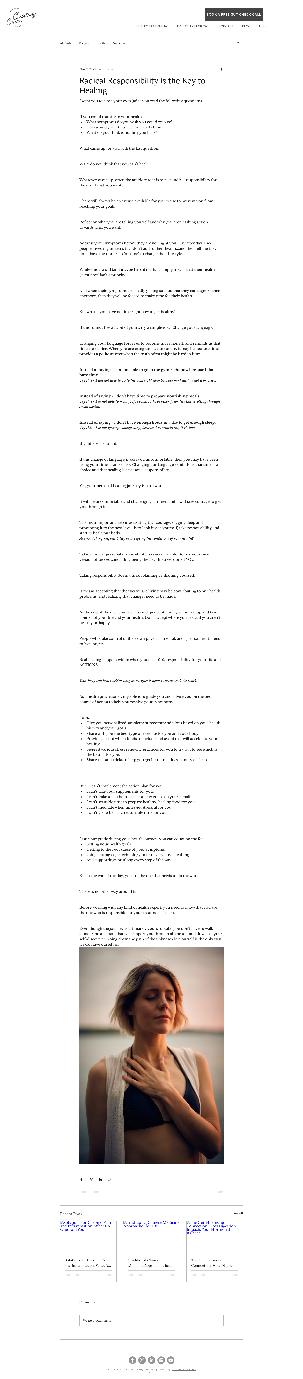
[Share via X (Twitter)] (91, 1179)
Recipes (84, 43)
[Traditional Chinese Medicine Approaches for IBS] (151, 1236)
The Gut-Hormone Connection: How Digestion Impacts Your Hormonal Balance (214, 1262)
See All (238, 1213)
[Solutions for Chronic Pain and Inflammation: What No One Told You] (88, 1236)
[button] (238, 43)
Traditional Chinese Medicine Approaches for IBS (149, 1262)
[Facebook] (132, 1360)
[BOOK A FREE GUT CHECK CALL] (234, 14)
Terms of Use (178, 1370)
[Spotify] (161, 1360)
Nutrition (119, 43)
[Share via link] (110, 1179)
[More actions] (221, 69)
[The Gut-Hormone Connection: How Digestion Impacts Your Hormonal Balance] (215, 1236)
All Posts (65, 43)
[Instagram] (142, 1360)
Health (100, 43)
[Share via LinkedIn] (100, 1179)
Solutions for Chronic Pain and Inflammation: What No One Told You (87, 1262)
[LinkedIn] (151, 1360)
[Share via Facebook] (81, 1179)
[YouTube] (170, 1360)
